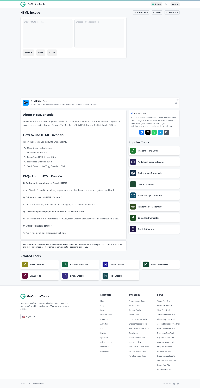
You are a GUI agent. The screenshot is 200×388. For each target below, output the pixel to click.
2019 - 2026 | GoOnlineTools (32, 383)
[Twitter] (178, 383)
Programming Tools (137, 301)
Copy (40, 52)
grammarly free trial (166, 328)
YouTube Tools (135, 305)
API (101, 328)
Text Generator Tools (137, 351)
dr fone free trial (164, 369)
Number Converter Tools (139, 328)
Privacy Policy (106, 342)
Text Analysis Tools (136, 342)
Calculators (133, 333)
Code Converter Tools (138, 319)
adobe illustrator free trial (168, 324)
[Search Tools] (166, 4)
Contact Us (104, 351)
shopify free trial (164, 347)
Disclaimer (104, 347)
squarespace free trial (166, 360)
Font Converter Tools (137, 356)
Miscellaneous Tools (137, 337)
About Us (104, 319)
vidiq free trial (163, 310)
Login (175, 4)
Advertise (104, 324)
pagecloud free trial (165, 337)
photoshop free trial (165, 319)
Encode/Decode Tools (138, 324)
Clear (52, 52)
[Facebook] (174, 383)
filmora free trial (164, 305)
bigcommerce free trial (167, 356)
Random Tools (135, 310)
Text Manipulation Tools (139, 347)
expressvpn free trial (166, 342)
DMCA (103, 333)
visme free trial (164, 301)
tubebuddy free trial (166, 314)
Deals (156, 4)
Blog (102, 305)
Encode (28, 52)
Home (102, 301)
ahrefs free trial (164, 351)
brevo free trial (163, 365)
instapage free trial (165, 333)
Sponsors (104, 337)
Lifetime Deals (106, 314)
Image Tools (134, 314)
